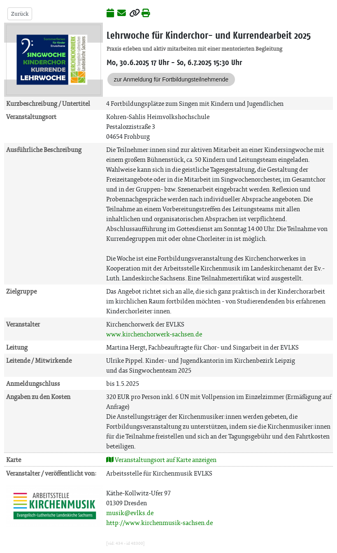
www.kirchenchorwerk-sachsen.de (154, 334)
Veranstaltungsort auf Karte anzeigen (161, 459)
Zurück (19, 14)
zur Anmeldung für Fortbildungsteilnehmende (171, 79)
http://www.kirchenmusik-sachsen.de (159, 522)
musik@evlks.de (129, 513)
